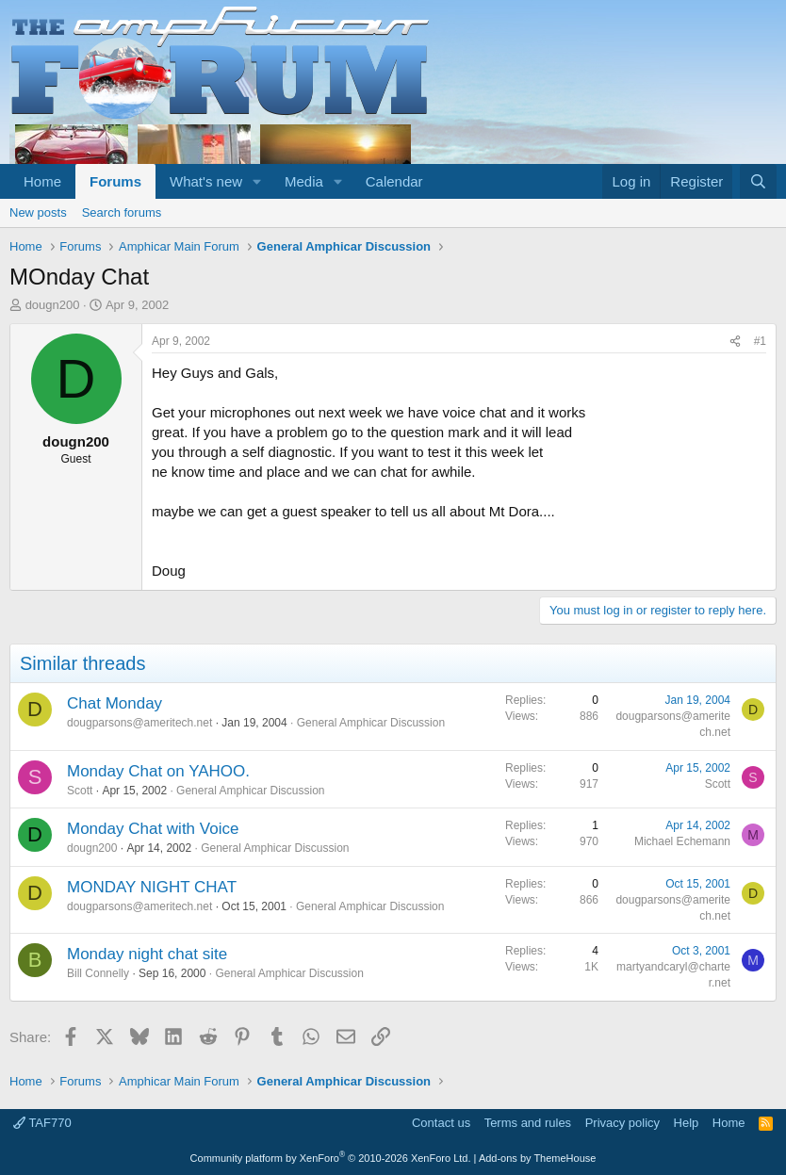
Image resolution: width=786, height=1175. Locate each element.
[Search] (758, 181)
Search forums (122, 212)
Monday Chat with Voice (152, 829)
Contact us (441, 1123)
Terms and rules (527, 1123)
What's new (206, 181)
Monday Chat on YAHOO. (158, 771)
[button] (257, 181)
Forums (115, 181)
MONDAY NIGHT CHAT (152, 887)
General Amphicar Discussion (371, 722)
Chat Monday (114, 703)
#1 (760, 341)
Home (42, 181)
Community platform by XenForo (330, 1158)
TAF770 (42, 1123)
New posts (38, 212)
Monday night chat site (147, 954)
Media (304, 181)
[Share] (735, 341)
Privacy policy (622, 1123)
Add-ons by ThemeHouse (538, 1158)
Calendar (394, 181)
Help (686, 1123)
